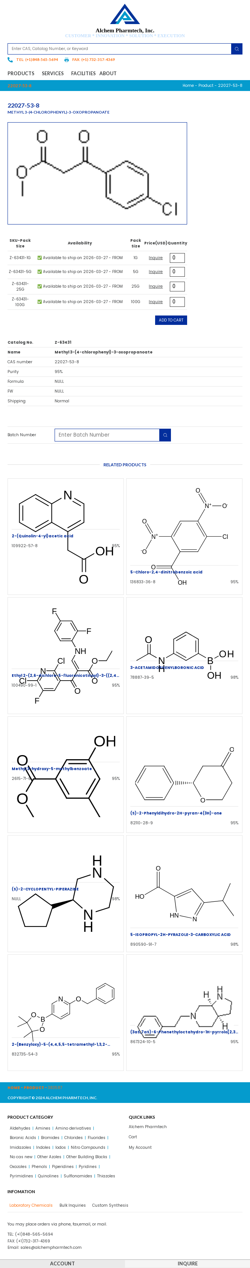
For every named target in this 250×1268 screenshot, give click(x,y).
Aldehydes (20, 1128)
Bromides (50, 1138)
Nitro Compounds (88, 1147)
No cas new (21, 1157)
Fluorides (96, 1138)
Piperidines (63, 1166)
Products (23, 73)
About (108, 73)
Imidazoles (20, 1147)
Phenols (39, 1166)
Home (188, 85)
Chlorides (73, 1138)
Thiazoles (106, 1176)
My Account (140, 1147)
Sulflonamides (78, 1176)
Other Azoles (49, 1157)
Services (54, 73)
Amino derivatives (73, 1128)
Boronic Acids (23, 1138)
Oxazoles (18, 1166)
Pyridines (88, 1166)
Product (205, 85)
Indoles (43, 1147)
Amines (42, 1128)
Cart (133, 1137)
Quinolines (48, 1176)
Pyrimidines (21, 1176)
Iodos (60, 1147)
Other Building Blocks (86, 1157)
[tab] (30, 1205)
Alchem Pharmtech (148, 1127)
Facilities (83, 73)
